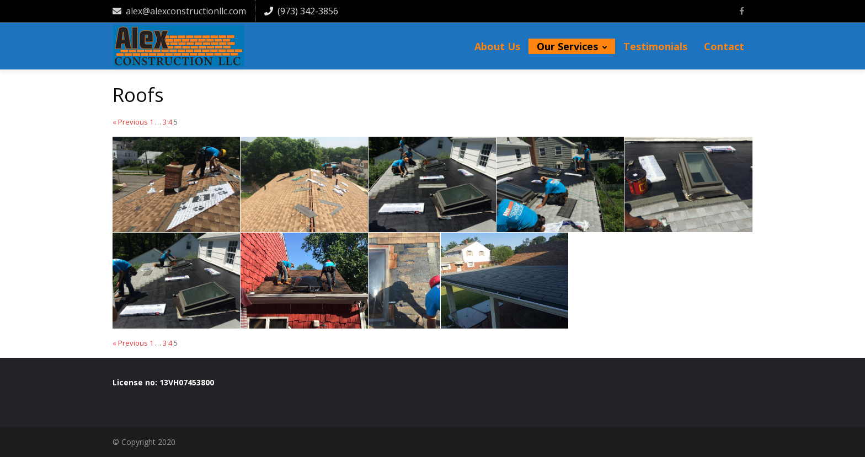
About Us (497, 46)
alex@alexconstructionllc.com (179, 11)
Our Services (572, 46)
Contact (724, 46)
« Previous (130, 122)
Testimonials (655, 46)
